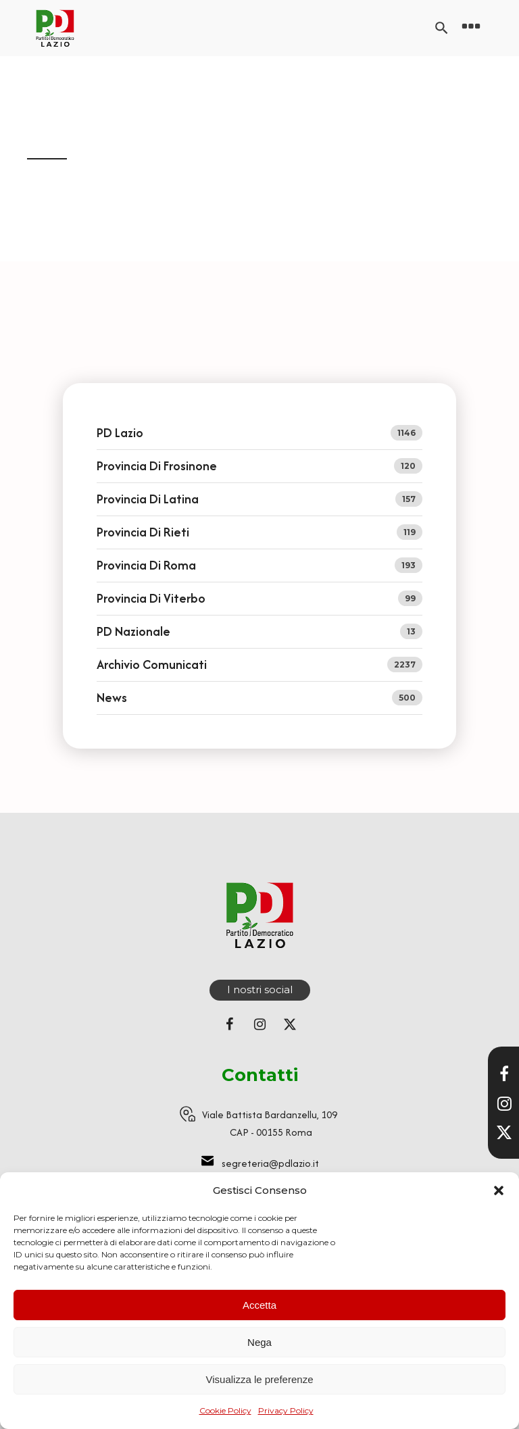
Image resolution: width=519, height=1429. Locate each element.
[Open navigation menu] (471, 28)
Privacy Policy (286, 1410)
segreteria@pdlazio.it (270, 1163)
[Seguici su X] (504, 1132)
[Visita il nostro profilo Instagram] (504, 1103)
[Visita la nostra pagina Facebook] (504, 1074)
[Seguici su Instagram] (259, 1024)
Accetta (259, 1305)
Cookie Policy (225, 1410)
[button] (498, 1190)
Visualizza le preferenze (260, 1379)
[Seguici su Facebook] (229, 1024)
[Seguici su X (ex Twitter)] (290, 1024)
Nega (259, 1342)
